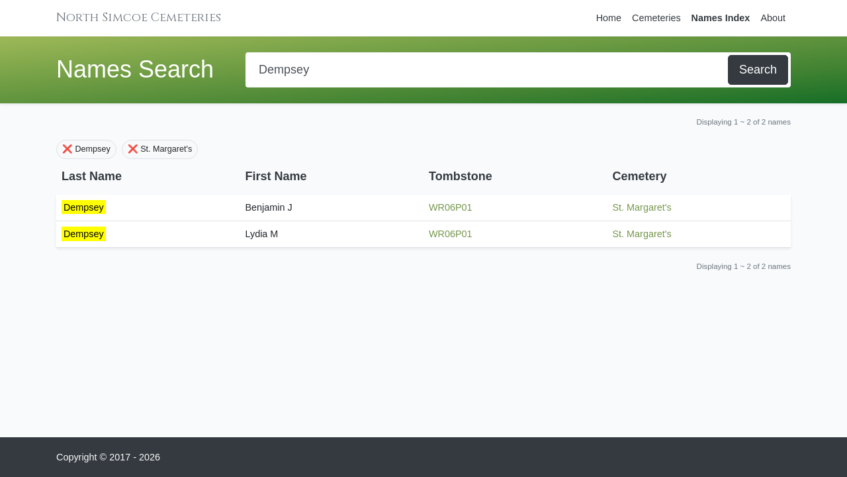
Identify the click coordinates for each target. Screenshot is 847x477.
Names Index (720, 18)
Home (608, 18)
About (772, 18)
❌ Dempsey (86, 149)
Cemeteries (656, 18)
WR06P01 (450, 207)
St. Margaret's (642, 207)
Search (758, 69)
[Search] (488, 70)
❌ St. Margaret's (160, 149)
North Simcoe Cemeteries (138, 17)
